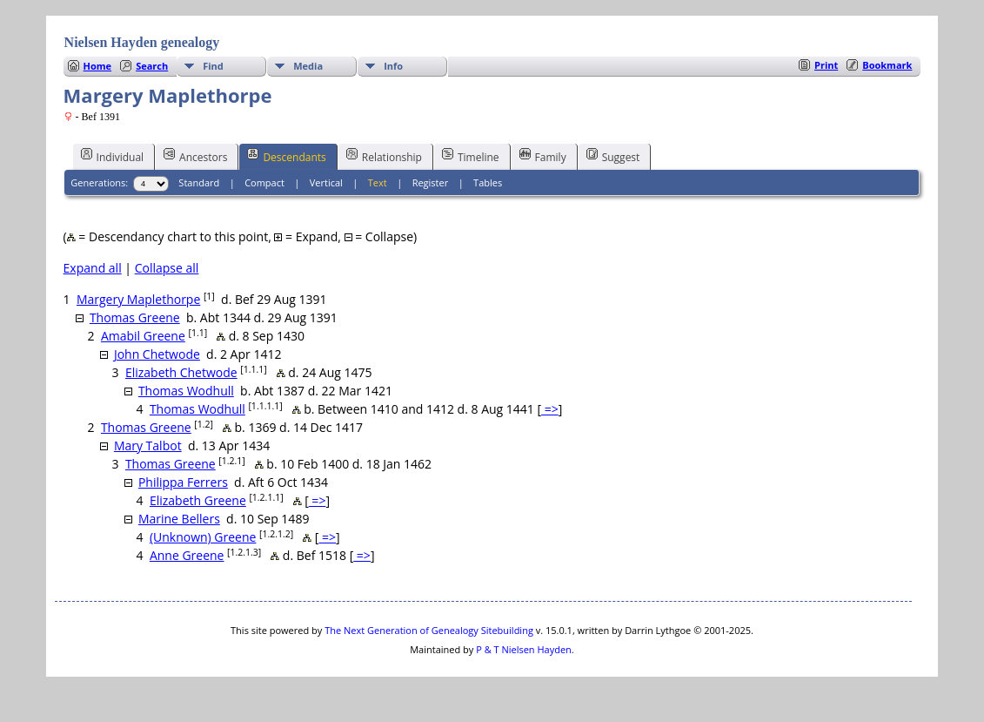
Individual (112, 156)
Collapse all (167, 268)
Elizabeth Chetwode (181, 372)
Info (393, 65)
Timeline (470, 156)
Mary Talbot (148, 445)
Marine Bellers (179, 518)
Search (152, 65)
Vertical (326, 182)
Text (377, 182)
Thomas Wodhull (186, 390)
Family (542, 156)
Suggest (613, 156)
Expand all (93, 268)
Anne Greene (187, 555)
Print (826, 64)
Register (430, 182)
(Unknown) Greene (203, 537)
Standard (198, 182)
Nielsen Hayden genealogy (142, 42)
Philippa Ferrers (183, 482)
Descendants (286, 156)
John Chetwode (157, 354)
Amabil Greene (143, 335)
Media (308, 65)
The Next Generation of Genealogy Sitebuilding (429, 630)
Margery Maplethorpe (138, 299)
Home (98, 65)
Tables (487, 182)
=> (550, 409)
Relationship (384, 156)
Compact (264, 182)
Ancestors (195, 156)
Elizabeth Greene (198, 500)
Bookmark (887, 64)
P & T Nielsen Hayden (524, 649)
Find (213, 65)
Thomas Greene (135, 317)
